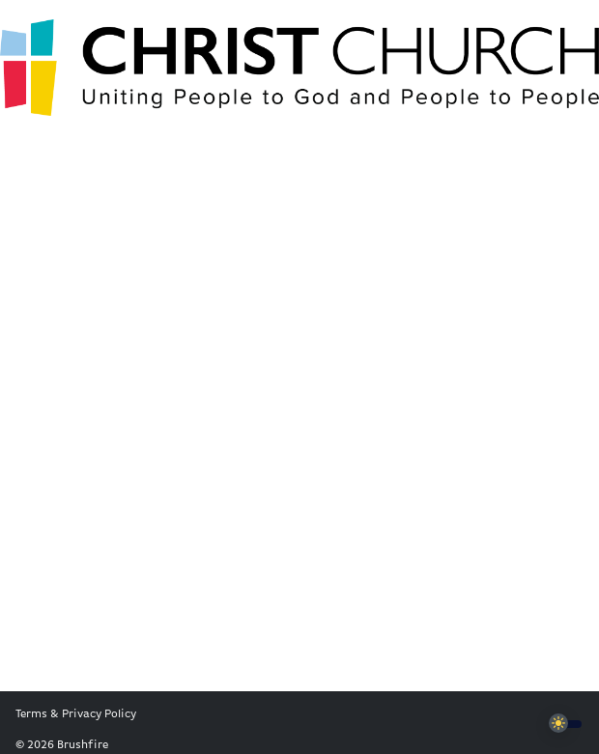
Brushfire (82, 745)
